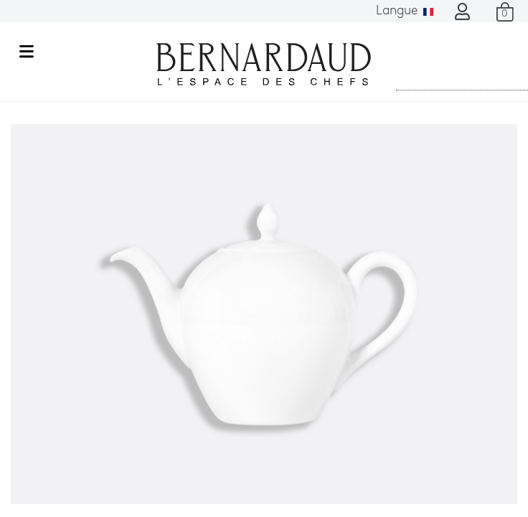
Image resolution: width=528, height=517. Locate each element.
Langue (404, 11)
